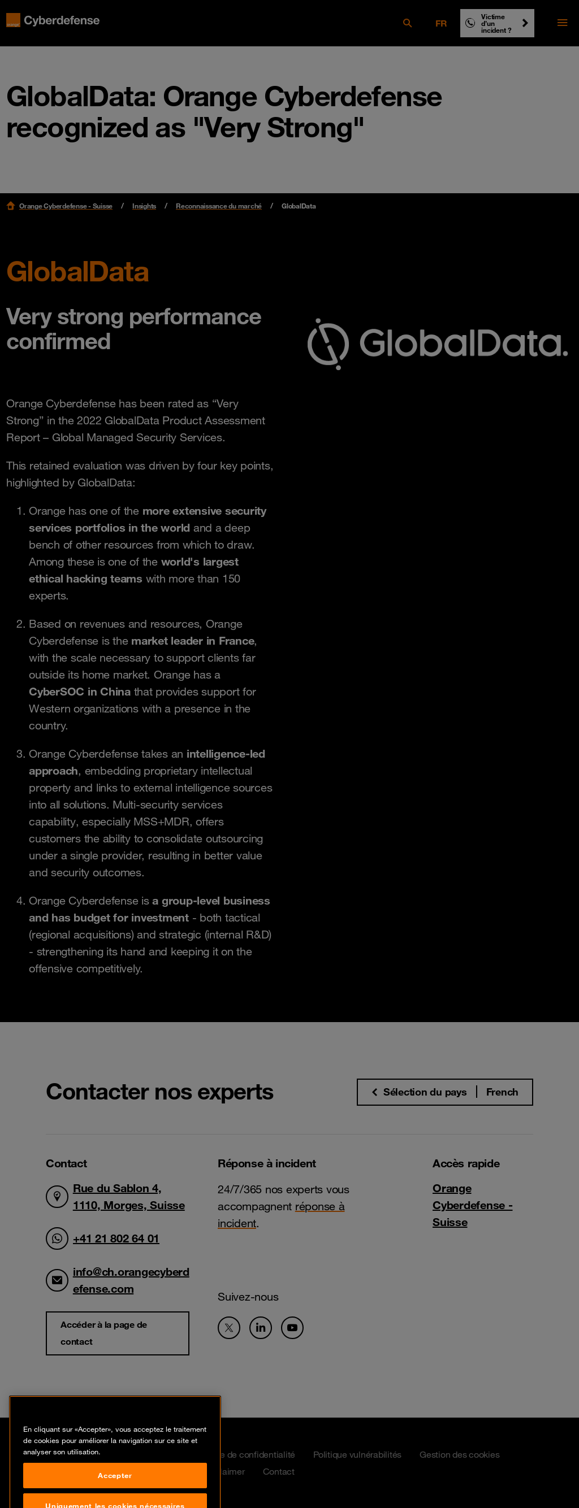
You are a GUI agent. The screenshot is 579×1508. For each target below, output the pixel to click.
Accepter (115, 1491)
